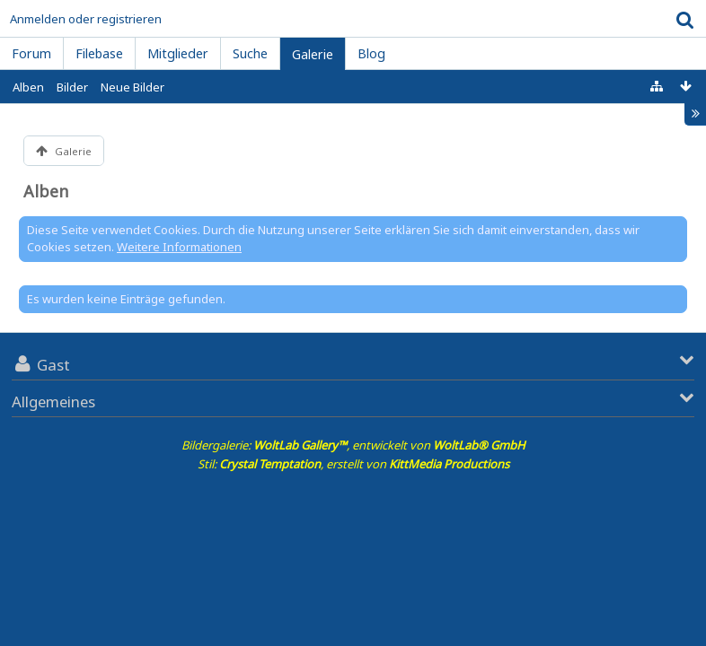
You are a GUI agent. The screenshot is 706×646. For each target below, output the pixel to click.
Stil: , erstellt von (353, 464)
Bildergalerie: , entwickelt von (353, 445)
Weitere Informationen (179, 247)
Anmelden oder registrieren (86, 19)
